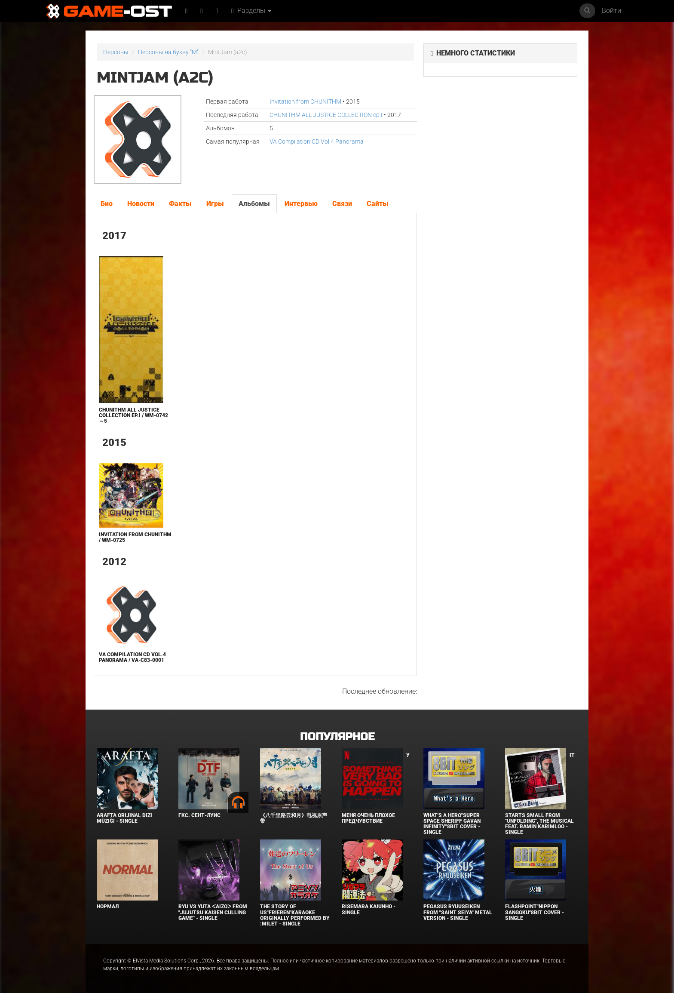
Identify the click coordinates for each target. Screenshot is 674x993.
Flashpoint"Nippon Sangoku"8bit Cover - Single (534, 912)
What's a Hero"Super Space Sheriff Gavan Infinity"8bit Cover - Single (452, 824)
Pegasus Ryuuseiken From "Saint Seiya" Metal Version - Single (457, 912)
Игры (215, 204)
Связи (342, 204)
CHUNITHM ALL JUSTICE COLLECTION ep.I (326, 114)
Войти (611, 10)
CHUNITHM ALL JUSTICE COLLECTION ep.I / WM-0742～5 (133, 415)
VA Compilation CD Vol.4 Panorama (317, 141)
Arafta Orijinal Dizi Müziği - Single (124, 818)
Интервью (301, 204)
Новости (140, 204)
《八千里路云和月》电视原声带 (293, 818)
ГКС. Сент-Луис (199, 815)
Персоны (116, 52)
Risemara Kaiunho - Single (368, 909)
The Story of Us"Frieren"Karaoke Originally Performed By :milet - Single (295, 915)
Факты (180, 204)
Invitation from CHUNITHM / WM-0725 (135, 537)
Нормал (108, 907)
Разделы (251, 10)
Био (107, 204)
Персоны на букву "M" (168, 52)
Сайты (378, 204)
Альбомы (254, 204)
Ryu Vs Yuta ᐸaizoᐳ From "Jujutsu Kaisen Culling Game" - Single (212, 912)
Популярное (337, 737)
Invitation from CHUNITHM (305, 101)
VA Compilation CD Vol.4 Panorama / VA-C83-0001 (132, 657)
